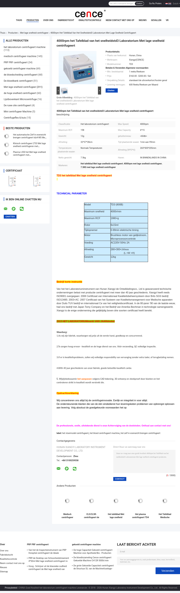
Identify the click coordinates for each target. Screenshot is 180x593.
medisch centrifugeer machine (20, 56)
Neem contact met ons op (120, 20)
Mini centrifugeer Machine (18, 111)
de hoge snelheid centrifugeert (20, 93)
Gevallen (156, 20)
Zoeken (139, 4)
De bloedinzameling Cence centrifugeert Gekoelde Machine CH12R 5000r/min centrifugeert (92, 559)
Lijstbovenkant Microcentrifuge (20, 99)
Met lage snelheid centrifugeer (34, 33)
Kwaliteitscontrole (90, 20)
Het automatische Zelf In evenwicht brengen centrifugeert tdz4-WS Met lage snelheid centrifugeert (29, 137)
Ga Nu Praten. (155, 3)
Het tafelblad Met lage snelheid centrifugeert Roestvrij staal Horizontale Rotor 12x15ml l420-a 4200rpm (116, 516)
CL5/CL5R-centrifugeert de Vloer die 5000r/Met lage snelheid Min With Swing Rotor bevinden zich (91, 516)
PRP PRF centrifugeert (15, 62)
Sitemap (4, 571)
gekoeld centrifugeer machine (19, 68)
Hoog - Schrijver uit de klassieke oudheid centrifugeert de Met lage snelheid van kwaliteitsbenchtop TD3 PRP (47, 568)
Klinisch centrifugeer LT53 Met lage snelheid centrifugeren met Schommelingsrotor (29, 146)
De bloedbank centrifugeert (18, 80)
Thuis (19, 20)
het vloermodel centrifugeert (75, 433)
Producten (33, 20)
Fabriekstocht (66, 20)
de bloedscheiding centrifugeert (21, 74)
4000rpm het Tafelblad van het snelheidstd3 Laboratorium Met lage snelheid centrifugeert (78, 100)
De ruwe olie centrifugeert (17, 105)
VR (167, 20)
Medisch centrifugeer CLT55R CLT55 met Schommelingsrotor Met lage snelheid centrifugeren (67, 516)
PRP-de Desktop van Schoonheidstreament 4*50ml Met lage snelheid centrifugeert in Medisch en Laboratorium (48, 560)
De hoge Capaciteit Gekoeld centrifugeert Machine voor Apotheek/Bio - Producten (93, 551)
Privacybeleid (11, 588)
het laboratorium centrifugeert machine (24, 47)
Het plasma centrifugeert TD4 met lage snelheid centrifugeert (140, 516)
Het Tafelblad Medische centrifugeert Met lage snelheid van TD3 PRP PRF (165, 516)
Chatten (111, 90)
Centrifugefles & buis (15, 117)
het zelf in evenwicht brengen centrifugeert (140, 433)
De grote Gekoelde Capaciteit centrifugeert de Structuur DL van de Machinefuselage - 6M (94, 567)
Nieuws (143, 20)
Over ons (48, 20)
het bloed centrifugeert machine (105, 433)
